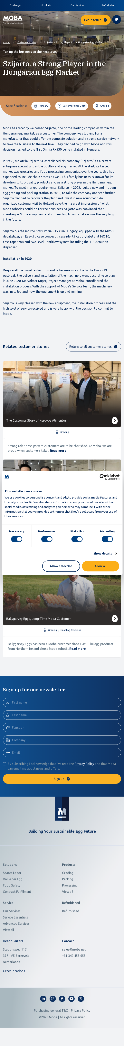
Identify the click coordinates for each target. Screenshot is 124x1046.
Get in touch (92, 20)
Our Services (77, 5)
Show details (102, 553)
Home (6, 42)
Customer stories (26, 42)
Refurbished (108, 5)
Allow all (100, 566)
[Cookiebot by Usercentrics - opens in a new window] (102, 477)
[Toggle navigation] (116, 19)
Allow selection (61, 566)
